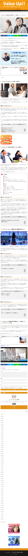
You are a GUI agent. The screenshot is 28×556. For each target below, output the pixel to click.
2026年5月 (2, 414)
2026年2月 (2, 420)
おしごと (11, 16)
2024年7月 (2, 447)
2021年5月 (2, 517)
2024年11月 (2, 441)
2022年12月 (2, 482)
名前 (1, 378)
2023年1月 (2, 480)
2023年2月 (2, 478)
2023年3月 (2, 476)
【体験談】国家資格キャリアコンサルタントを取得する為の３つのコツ (10, 68)
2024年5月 (2, 451)
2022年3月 (2, 499)
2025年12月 (2, 424)
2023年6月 (2, 470)
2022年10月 (2, 486)
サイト (1, 384)
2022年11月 (2, 484)
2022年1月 (2, 501)
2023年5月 (2, 472)
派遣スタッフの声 (14, 16)
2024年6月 (2, 449)
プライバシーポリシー (8, 552)
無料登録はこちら (10, 533)
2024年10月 (2, 443)
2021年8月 (2, 511)
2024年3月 (2, 455)
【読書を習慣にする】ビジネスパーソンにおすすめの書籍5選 (10, 337)
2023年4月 (2, 474)
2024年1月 (2, 457)
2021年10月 (2, 507)
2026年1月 (2, 422)
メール (2, 381)
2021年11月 (2, 505)
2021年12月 (2, 503)
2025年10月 (2, 428)
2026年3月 (2, 418)
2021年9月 (2, 509)
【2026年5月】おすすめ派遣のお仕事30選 (17, 552)
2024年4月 (2, 453)
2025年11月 (2, 426)
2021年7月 (2, 513)
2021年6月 (2, 515)
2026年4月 (2, 416)
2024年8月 (2, 445)
